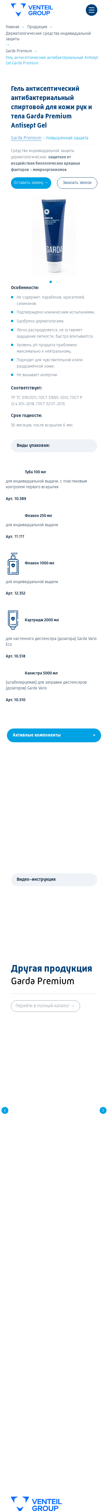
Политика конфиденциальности (43, 1424)
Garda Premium (19, 51)
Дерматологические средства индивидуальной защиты (48, 36)
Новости (18, 1391)
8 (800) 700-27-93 (42, 1231)
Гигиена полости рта (29, 1341)
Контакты (19, 1409)
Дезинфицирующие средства (38, 1316)
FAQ (14, 1363)
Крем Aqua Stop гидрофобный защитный (54, 1117)
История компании (28, 1400)
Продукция (37, 27)
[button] (31, 183)
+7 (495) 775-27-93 (43, 1251)
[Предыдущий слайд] (4, 1085)
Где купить (20, 1372)
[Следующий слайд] (103, 1085)
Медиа (17, 1382)
